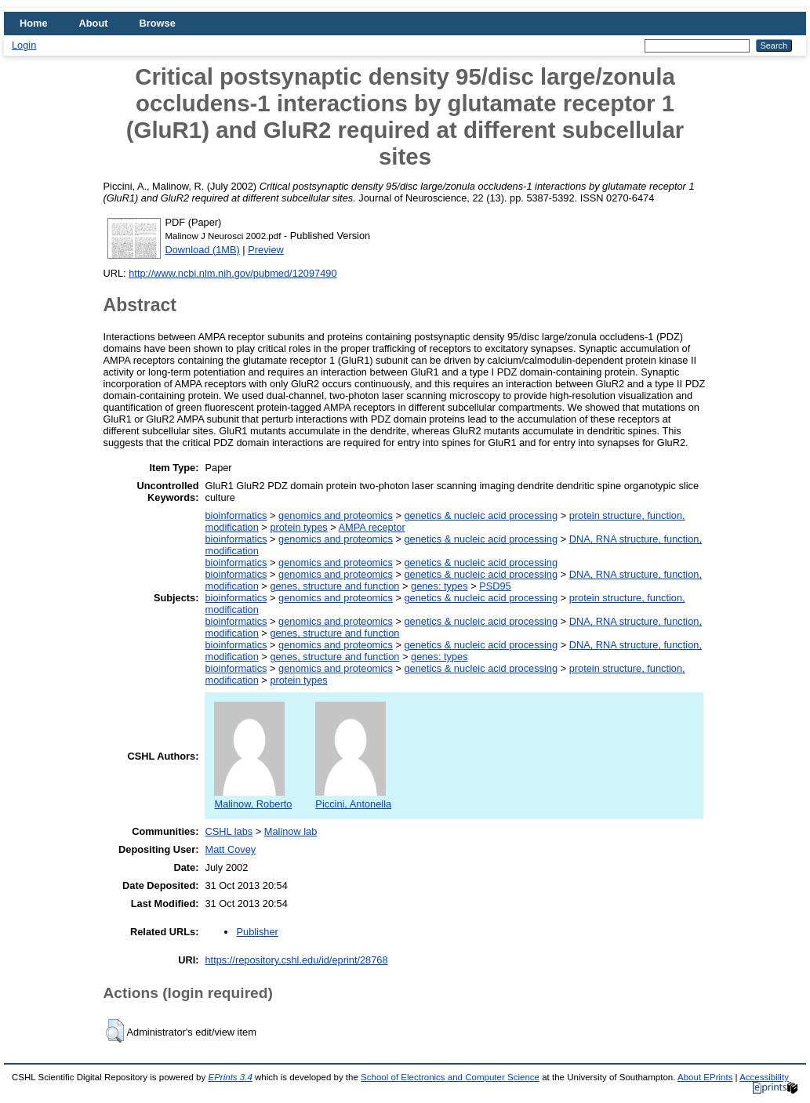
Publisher (257, 932)
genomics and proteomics (335, 515)
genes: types (439, 586)
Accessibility (764, 1077)
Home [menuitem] (34, 23)
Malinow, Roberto (253, 798)
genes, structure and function (334, 586)
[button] (115, 1031)
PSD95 (495, 586)
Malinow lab (291, 831)
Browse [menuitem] (158, 23)
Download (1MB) (202, 250)
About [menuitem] (93, 23)
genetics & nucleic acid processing (481, 515)
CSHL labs (228, 831)
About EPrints (704, 1077)
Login (24, 45)
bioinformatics (236, 515)
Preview (266, 250)
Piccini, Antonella (353, 798)
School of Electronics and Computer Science (450, 1077)
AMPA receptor (372, 527)
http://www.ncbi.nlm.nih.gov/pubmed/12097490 (232, 273)
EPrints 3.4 (230, 1077)
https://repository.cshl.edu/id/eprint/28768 (296, 960)
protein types (298, 527)
